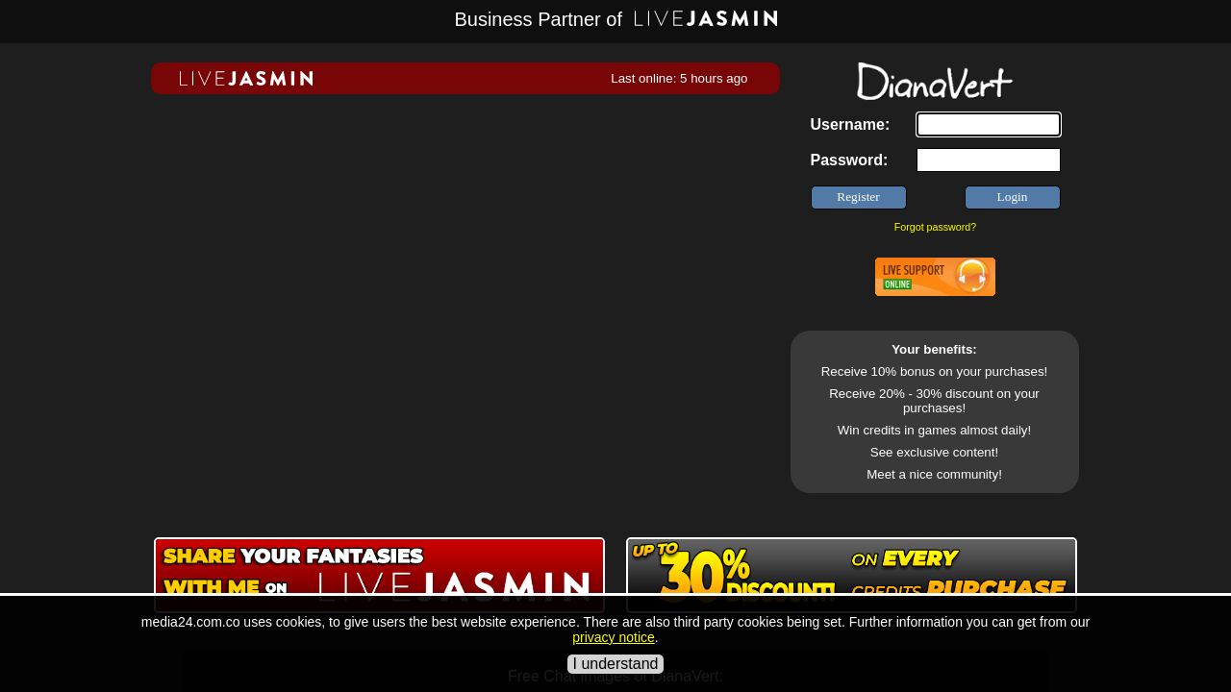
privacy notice (613, 637)
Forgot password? (935, 227)
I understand (616, 663)
